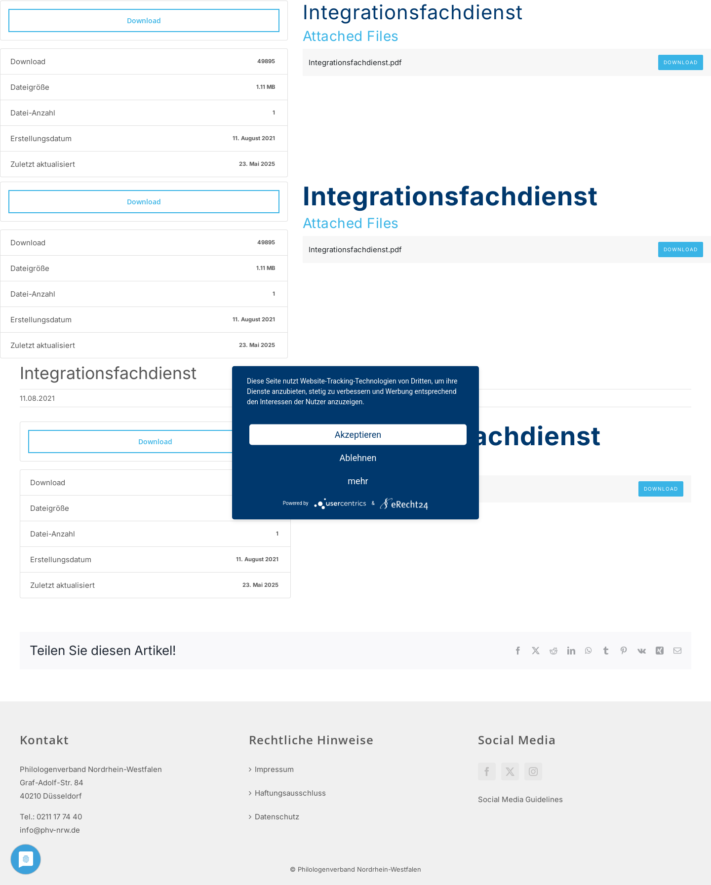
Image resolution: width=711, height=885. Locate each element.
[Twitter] (510, 771)
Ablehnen (357, 457)
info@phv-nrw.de (50, 830)
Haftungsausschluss (290, 793)
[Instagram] (533, 771)
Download (144, 20)
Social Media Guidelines (520, 799)
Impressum (274, 769)
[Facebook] (487, 771)
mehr (358, 480)
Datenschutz (277, 816)
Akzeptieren (358, 434)
